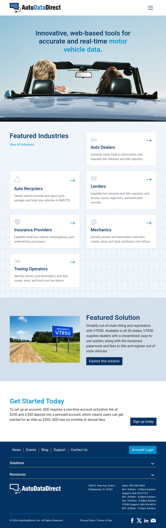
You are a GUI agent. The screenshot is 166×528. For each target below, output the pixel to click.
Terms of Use (104, 520)
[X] (139, 521)
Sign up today (143, 422)
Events (31, 450)
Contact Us (79, 450)
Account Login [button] (143, 450)
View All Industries (22, 144)
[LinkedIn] (146, 521)
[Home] (35, 8)
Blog (44, 450)
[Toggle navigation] (150, 8)
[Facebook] (132, 521)
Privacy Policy (87, 520)
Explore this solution (104, 361)
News (16, 450)
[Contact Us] (153, 521)
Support (59, 450)
